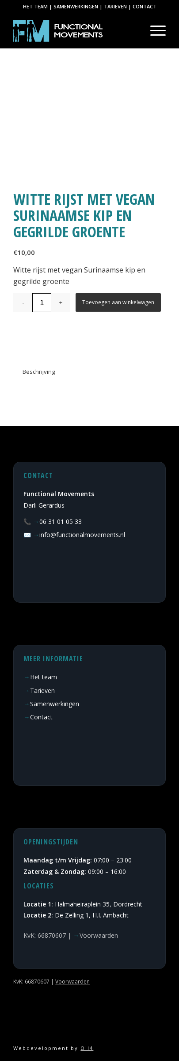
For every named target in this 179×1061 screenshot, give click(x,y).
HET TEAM (35, 6)
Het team (43, 677)
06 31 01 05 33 (60, 521)
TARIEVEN (115, 6)
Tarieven (42, 690)
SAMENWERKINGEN (75, 6)
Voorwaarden (99, 935)
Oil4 (86, 1048)
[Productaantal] (41, 302)
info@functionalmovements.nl (82, 534)
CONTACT (144, 6)
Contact (41, 717)
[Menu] (153, 30)
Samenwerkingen (54, 704)
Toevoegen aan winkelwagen (118, 302)
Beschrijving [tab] (39, 372)
